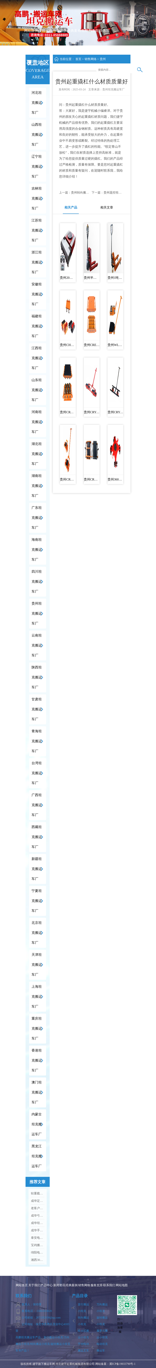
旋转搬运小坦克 (102, 1321)
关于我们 (40, 40)
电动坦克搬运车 (102, 1347)
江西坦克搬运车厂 (37, 358)
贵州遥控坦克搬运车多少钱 (121, 192)
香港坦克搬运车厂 (37, 1060)
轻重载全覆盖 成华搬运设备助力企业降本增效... (37, 1193)
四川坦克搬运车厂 (37, 581)
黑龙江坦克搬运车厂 (37, 1156)
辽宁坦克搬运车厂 (37, 166)
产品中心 (51, 40)
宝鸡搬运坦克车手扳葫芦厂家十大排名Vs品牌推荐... (37, 1245)
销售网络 (83, 40)
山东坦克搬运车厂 (37, 390)
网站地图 (122, 1285)
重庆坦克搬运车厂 (37, 1028)
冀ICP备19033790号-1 (122, 1363)
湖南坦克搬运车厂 (37, 486)
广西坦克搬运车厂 (37, 805)
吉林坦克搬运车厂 (37, 198)
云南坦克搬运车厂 (37, 645)
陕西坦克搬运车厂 (37, 677)
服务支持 (94, 40)
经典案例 (72, 40)
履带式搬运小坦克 (102, 1334)
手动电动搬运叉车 (83, 1347)
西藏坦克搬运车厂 (37, 837)
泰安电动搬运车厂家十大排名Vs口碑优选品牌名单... (37, 1237)
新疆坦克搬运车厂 (37, 869)
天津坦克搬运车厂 (37, 965)
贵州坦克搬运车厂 (37, 613)
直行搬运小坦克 (83, 1308)
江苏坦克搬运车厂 (37, 230)
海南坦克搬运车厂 (37, 549)
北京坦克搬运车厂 (37, 933)
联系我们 (104, 40)
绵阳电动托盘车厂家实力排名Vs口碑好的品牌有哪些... (37, 1252)
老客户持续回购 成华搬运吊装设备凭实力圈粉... (37, 1208)
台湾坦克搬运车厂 (37, 773)
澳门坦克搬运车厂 (37, 1092)
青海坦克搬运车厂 (37, 741)
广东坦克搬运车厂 (37, 518)
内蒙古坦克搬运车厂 (37, 1124)
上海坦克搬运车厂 (37, 996)
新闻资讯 (61, 40)
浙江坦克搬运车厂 (37, 262)
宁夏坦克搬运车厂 (37, 901)
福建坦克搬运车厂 (37, 326)
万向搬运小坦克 (102, 1308)
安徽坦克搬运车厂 (37, 294)
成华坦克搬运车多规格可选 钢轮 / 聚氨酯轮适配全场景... (37, 1223)
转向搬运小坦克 (83, 1321)
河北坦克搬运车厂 (37, 103)
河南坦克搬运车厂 (37, 422)
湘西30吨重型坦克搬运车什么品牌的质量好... (37, 1259)
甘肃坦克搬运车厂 (37, 709)
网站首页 (29, 40)
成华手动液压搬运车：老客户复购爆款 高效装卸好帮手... (37, 1230)
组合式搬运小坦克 (83, 1334)
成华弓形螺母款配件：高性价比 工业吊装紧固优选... (37, 1215)
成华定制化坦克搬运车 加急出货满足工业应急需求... (37, 1200)
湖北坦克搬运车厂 (37, 454)
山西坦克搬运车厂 (37, 134)
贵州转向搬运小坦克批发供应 (90, 192)
